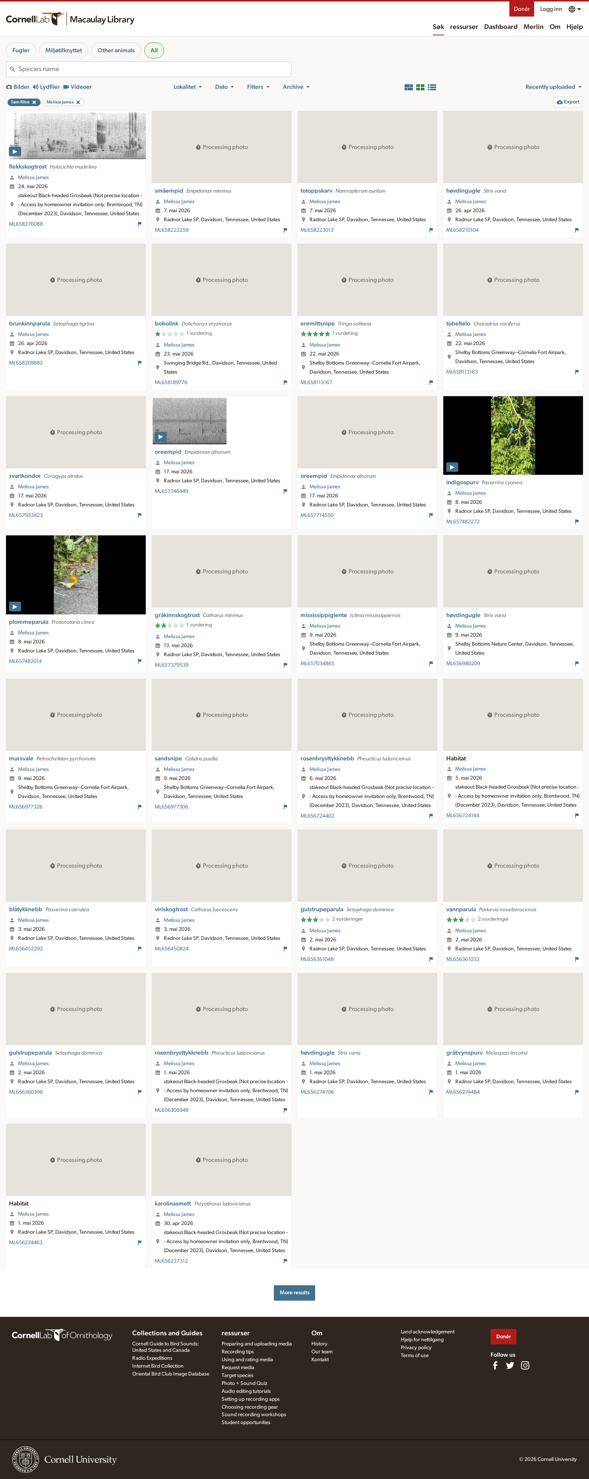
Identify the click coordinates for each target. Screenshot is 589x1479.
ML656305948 (172, 1110)
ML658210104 (462, 230)
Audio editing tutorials (246, 1391)
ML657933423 (26, 515)
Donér (522, 9)
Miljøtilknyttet (63, 50)
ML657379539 (172, 665)
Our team (321, 1351)
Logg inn (551, 9)
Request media (238, 1367)
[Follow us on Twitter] (510, 1365)
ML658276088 (26, 224)
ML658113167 (316, 382)
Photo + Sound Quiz (244, 1383)
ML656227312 (171, 1261)
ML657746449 (171, 491)
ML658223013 (317, 230)
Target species (238, 1375)
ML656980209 (463, 663)
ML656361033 (462, 959)
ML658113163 (462, 372)
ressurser (464, 27)
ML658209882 (26, 363)
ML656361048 (317, 959)
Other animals (116, 50)
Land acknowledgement (428, 1332)
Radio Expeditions (152, 1358)
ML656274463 (25, 1242)
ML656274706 (317, 1092)
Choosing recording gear (250, 1407)
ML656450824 (172, 949)
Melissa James (33, 177)
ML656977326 (25, 807)
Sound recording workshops (254, 1414)
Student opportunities (246, 1422)
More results (295, 1292)
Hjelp (574, 27)
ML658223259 (172, 230)
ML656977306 (171, 807)
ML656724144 (462, 815)
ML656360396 (26, 1092)
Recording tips (238, 1351)
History (319, 1344)
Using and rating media (247, 1359)
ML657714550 (317, 515)
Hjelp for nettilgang (422, 1339)
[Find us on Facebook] (495, 1365)
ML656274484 (463, 1092)
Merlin (534, 27)
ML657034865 (317, 663)
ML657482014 (25, 661)
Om (555, 27)
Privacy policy (416, 1347)
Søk (438, 27)
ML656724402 (317, 816)
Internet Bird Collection (158, 1366)
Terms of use (415, 1355)
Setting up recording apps (251, 1399)
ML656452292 (26, 949)
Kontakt (320, 1359)
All (154, 50)
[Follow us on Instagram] (525, 1365)
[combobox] (154, 69)
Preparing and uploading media (257, 1344)
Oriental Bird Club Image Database (170, 1374)
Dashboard (501, 27)
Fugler (21, 50)
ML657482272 (463, 521)
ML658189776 (171, 382)
